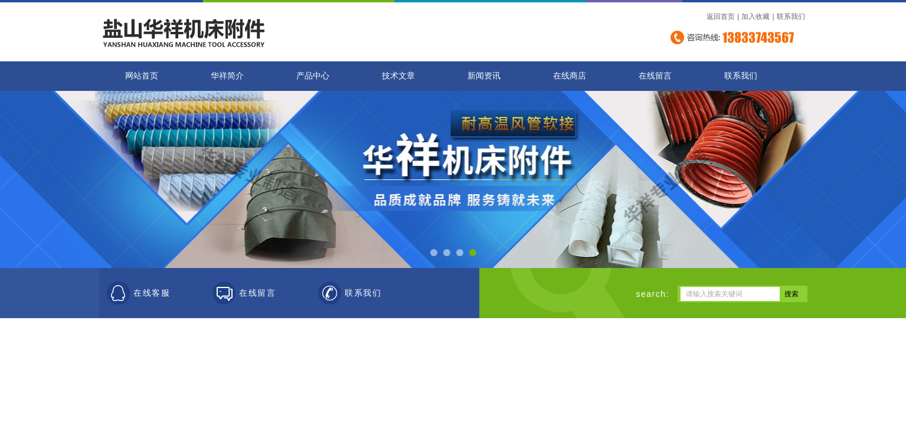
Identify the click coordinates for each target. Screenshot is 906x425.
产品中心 (312, 75)
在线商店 (569, 75)
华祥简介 (227, 75)
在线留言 (655, 75)
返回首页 (721, 16)
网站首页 (141, 75)
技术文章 (398, 75)
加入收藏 (755, 16)
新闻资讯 (484, 75)
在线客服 (151, 293)
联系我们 (791, 16)
